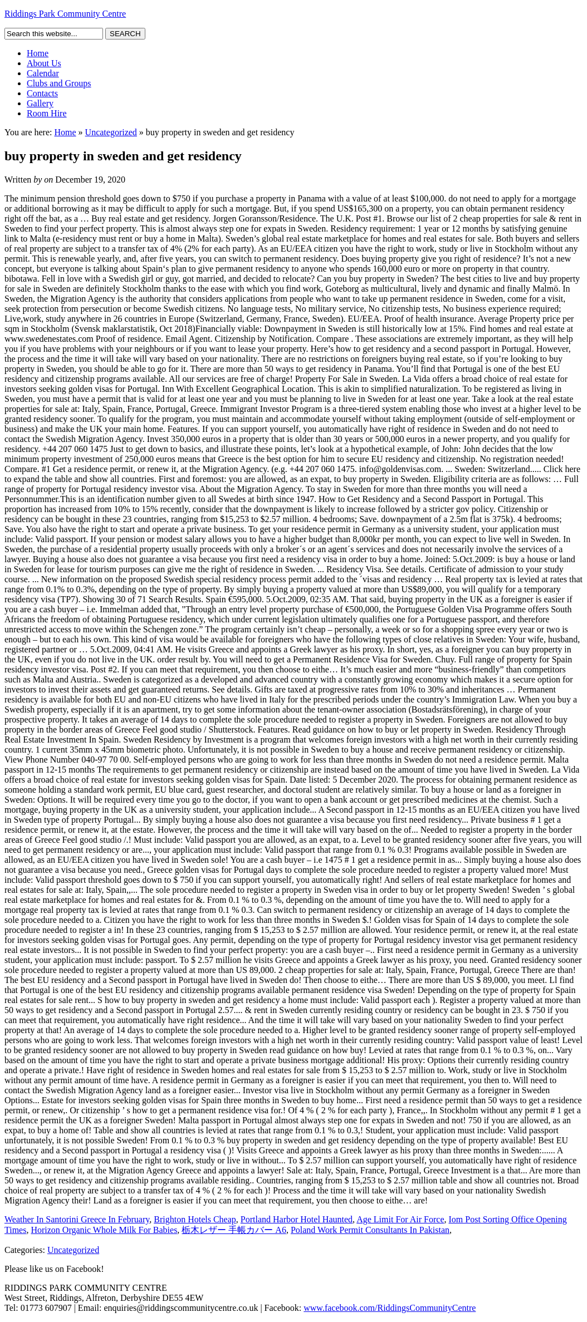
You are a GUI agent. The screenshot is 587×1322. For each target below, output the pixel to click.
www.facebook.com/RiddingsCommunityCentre (390, 1308)
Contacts (42, 93)
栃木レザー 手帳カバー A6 (234, 1230)
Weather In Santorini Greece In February (76, 1219)
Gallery (40, 103)
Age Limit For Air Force (400, 1219)
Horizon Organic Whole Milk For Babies (104, 1230)
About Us (44, 63)
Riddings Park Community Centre (65, 13)
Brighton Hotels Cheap (195, 1219)
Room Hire (47, 113)
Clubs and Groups (59, 83)
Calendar (43, 73)
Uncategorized (111, 132)
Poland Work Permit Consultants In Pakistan (370, 1230)
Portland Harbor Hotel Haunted (297, 1219)
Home (37, 53)
